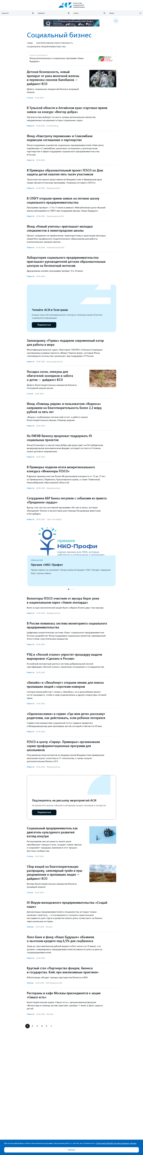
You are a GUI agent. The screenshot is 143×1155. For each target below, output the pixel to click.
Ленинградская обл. (55, 216)
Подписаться (44, 325)
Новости (30, 126)
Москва (49, 927)
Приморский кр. (53, 188)
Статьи (30, 98)
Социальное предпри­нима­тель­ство (46, 46)
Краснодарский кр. (55, 362)
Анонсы (30, 927)
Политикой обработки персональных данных (116, 1143)
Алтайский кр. (53, 126)
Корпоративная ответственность (54, 43)
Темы (30, 43)
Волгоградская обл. (54, 983)
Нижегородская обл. (56, 247)
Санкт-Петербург (54, 519)
